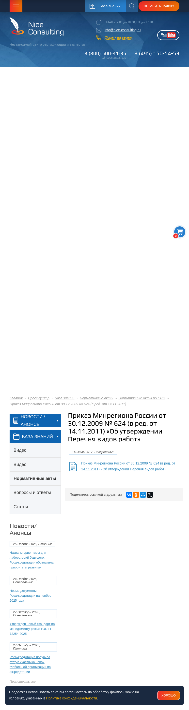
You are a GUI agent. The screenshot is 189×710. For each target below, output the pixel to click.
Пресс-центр (38, 398)
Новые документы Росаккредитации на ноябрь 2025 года (30, 595)
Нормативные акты (96, 398)
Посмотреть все (23, 681)
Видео (20, 450)
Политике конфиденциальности (71, 698)
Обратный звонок (118, 37)
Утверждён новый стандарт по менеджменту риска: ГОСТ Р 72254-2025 (32, 629)
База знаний (64, 398)
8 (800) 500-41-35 (105, 53)
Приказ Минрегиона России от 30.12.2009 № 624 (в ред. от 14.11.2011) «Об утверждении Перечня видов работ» (128, 466)
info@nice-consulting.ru (123, 30)
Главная (16, 398)
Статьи (21, 506)
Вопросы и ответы (32, 492)
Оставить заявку (159, 6)
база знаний (33, 437)
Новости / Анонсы (29, 420)
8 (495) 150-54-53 (156, 53)
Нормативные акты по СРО (142, 398)
